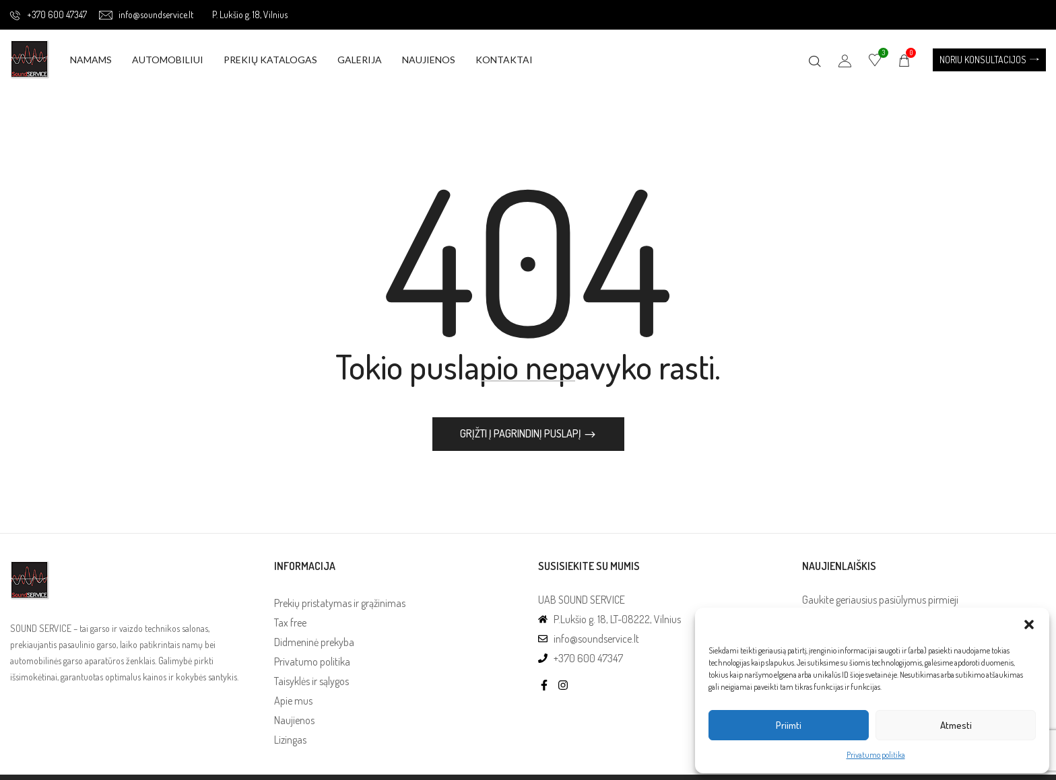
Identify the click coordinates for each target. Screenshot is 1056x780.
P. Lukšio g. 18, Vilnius (250, 14)
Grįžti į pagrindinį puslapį (521, 434)
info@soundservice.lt (146, 14)
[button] (1029, 624)
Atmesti (956, 725)
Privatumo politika (876, 755)
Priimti (788, 725)
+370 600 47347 (48, 14)
